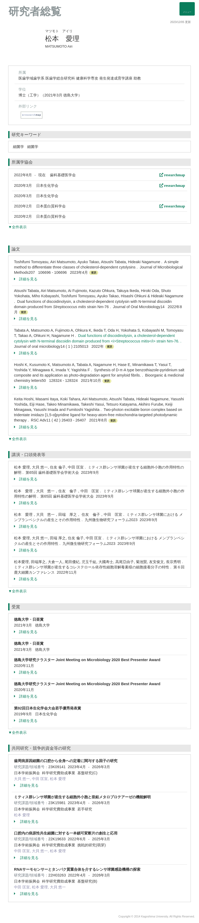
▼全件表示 (17, 227)
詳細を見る (25, 279)
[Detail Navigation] (187, 9)
